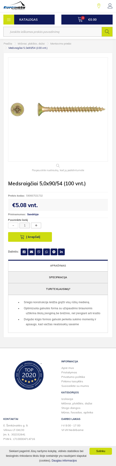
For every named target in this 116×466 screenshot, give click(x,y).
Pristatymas (69, 372)
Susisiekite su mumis (75, 386)
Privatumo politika (73, 377)
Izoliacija (67, 399)
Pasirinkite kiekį (18, 220)
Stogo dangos (70, 408)
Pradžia (8, 43)
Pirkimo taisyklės (72, 381)
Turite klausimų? (58, 289)
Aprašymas (58, 265)
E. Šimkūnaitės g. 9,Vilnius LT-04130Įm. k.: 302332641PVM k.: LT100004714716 (19, 432)
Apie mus (67, 368)
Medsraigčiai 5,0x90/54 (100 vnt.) (28, 47)
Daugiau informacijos (64, 460)
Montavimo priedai (60, 43)
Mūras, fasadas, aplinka (77, 412)
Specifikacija (58, 277)
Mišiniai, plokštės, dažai (31, 43)
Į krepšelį (30, 237)
